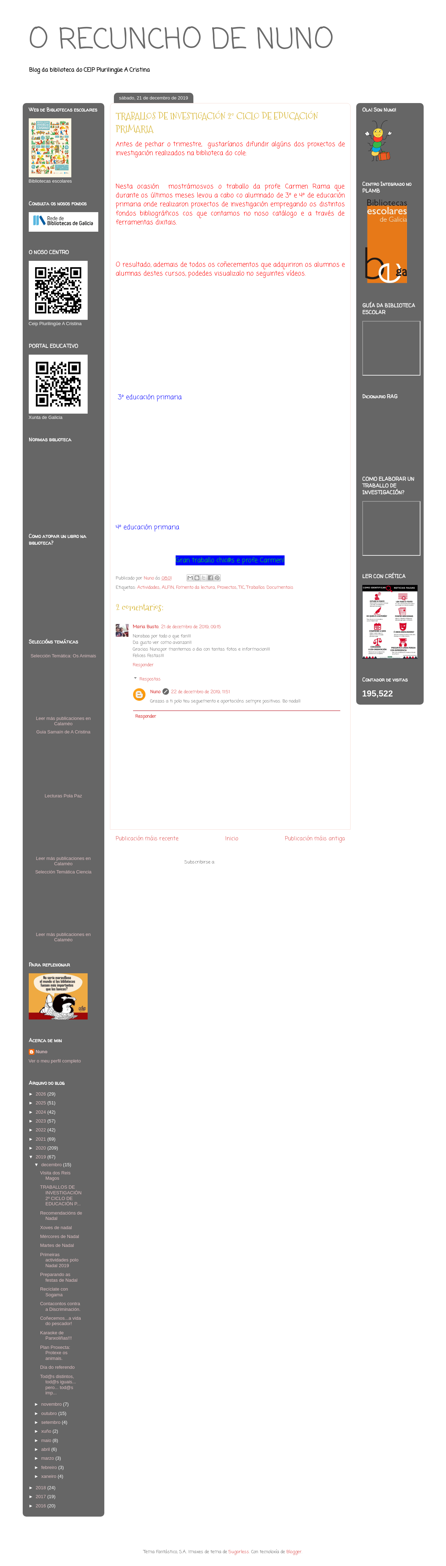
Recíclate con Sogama (54, 1291)
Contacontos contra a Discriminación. (60, 1306)
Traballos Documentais (270, 587)
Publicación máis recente (147, 839)
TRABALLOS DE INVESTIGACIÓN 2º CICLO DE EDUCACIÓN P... (61, 1195)
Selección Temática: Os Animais (63, 655)
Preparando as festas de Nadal (58, 1277)
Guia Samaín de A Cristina (63, 731)
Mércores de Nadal (59, 1236)
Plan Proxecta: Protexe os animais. (55, 1353)
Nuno (155, 692)
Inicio (231, 839)
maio (47, 1440)
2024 (42, 1112)
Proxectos (227, 587)
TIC (241, 587)
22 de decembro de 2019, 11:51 (200, 692)
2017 (42, 1496)
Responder (143, 665)
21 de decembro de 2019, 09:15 (191, 627)
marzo (48, 1458)
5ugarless (238, 1552)
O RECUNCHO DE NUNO (181, 40)
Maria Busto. (146, 627)
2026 (42, 1094)
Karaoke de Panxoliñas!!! (56, 1335)
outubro (49, 1413)
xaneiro (49, 1476)
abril (46, 1449)
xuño (47, 1431)
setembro (51, 1422)
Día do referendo (57, 1367)
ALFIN (168, 587)
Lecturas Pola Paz (63, 795)
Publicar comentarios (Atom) (246, 862)
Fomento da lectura (195, 587)
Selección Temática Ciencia (63, 872)
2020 (42, 1148)
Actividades (148, 587)
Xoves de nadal (56, 1227)
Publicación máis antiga (315, 839)
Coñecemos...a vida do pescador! (60, 1320)
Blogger (294, 1552)
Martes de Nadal (57, 1245)
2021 (42, 1139)
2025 (42, 1102)
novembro (52, 1404)
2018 (42, 1487)
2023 (42, 1121)
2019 (42, 1156)
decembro (52, 1164)
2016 (42, 1505)
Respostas (150, 679)
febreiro (49, 1467)
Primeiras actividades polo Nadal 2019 (59, 1260)
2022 (42, 1129)
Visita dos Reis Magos (55, 1175)
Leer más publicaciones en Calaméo (63, 721)
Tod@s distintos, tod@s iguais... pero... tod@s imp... (58, 1385)
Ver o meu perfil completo (55, 1061)
